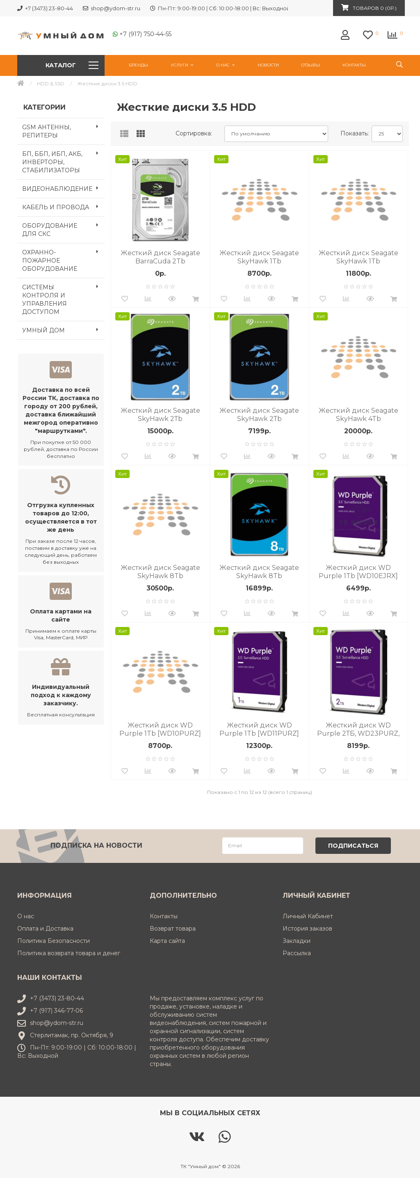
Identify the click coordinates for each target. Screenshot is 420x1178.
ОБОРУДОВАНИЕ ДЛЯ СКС (63, 227)
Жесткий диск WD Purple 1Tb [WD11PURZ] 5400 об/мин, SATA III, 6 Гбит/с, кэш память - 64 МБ (259, 729)
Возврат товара (173, 927)
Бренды (138, 65)
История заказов (307, 927)
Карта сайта (167, 940)
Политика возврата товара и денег (68, 952)
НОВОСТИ (268, 65)
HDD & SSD (50, 83)
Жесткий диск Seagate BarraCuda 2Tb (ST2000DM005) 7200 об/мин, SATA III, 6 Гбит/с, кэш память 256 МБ (160, 257)
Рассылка (297, 952)
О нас (225, 65)
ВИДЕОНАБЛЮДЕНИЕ (63, 188)
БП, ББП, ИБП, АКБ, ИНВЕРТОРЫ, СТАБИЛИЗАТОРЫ (63, 159)
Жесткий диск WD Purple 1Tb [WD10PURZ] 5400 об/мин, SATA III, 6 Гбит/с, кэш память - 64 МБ (160, 729)
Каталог (72, 65)
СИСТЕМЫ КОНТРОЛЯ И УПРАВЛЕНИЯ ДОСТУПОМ (63, 297)
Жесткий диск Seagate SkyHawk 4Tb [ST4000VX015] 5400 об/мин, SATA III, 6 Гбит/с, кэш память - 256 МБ (358, 415)
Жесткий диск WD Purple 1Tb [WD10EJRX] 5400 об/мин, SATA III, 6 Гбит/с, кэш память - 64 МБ (358, 572)
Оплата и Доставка (45, 927)
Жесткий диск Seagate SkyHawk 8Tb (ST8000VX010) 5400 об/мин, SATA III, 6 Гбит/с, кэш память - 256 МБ (259, 572)
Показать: (352, 133)
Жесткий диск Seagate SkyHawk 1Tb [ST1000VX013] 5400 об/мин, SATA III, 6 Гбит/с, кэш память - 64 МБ (358, 257)
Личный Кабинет (308, 915)
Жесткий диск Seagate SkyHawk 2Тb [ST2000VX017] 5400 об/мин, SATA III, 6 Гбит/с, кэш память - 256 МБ (259, 415)
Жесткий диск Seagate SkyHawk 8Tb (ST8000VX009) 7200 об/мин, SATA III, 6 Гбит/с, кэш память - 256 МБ (160, 572)
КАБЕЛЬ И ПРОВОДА (63, 206)
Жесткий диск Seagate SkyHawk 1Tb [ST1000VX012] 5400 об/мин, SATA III (259, 257)
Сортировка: (194, 133)
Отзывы (310, 65)
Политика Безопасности (53, 940)
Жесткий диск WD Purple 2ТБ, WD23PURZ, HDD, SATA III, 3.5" (358, 729)
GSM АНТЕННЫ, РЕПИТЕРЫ (63, 129)
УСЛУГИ (182, 65)
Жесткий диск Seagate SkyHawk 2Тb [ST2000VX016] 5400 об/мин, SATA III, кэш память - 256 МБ (160, 415)
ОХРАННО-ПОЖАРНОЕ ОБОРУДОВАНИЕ (63, 258)
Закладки (296, 940)
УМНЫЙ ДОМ (63, 329)
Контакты (354, 65)
